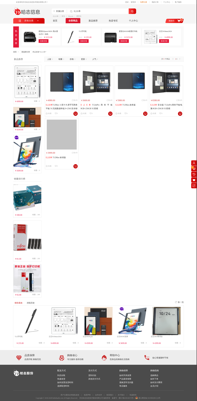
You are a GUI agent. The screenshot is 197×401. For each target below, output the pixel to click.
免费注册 (143, 2)
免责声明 (87, 395)
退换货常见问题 (126, 382)
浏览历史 (31, 303)
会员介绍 (154, 386)
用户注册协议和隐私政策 (70, 395)
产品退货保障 (125, 379)
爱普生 (78, 16)
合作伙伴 (98, 395)
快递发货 (61, 379)
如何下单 (154, 379)
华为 (63, 16)
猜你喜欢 (19, 303)
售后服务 (123, 386)
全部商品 (73, 20)
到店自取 (61, 375)
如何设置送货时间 (65, 382)
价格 (72, 59)
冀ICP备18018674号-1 (127, 398)
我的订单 (155, 2)
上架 (50, 59)
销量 (61, 59)
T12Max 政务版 (126, 105)
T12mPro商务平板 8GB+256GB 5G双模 (97, 106)
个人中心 (166, 2)
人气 (95, 59)
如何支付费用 (156, 382)
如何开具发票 (125, 375)
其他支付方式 (94, 379)
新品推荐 (93, 20)
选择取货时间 (63, 386)
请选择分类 (25, 52)
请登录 (133, 2)
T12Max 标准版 (56, 157)
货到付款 (92, 375)
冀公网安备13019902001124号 (150, 398)
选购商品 (154, 375)
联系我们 (110, 395)
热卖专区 (113, 20)
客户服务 (178, 2)
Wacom (70, 16)
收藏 (49, 113)
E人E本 (55, 16)
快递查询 (133, 395)
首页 (55, 20)
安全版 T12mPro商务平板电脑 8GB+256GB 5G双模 (166, 106)
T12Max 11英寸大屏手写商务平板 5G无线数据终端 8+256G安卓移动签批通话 (62, 107)
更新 (84, 59)
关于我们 (121, 395)
